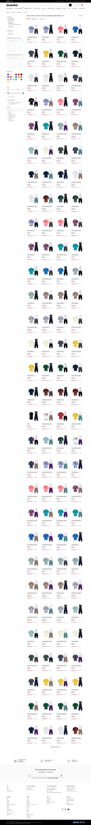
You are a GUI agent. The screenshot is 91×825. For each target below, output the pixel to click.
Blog (7, 788)
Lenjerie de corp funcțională (31, 804)
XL (20, 47)
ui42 (17, 822)
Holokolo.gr (28, 823)
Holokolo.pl (30, 822)
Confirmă (61, 775)
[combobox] (82, 5)
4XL (20, 50)
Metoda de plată (29, 788)
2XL (9, 50)
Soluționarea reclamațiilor (51, 788)
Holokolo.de (18, 823)
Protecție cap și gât (10, 810)
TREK (67, 801)
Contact (8, 789)
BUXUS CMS (13, 822)
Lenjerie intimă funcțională (11, 804)
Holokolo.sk (21, 822)
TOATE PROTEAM (70, 804)
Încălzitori (8, 808)
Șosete (8, 807)
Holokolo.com (13, 823)
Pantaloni (8, 801)
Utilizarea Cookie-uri (70, 789)
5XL (20, 67)
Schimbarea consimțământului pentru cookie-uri (54, 792)
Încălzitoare (28, 815)
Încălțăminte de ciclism (50, 801)
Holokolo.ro (40, 822)
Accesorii (48, 800)
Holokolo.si (8, 823)
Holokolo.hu (35, 822)
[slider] (23, 93)
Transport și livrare (30, 789)
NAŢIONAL (68, 803)
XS (15, 43)
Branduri (48, 803)
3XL (15, 50)
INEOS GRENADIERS (70, 800)
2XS (9, 43)
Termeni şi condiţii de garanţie (51, 789)
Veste (8, 811)
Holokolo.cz (26, 822)
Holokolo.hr (23, 823)
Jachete (8, 803)
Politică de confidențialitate (71, 788)
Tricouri (8, 800)
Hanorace (28, 810)
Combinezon (9, 814)
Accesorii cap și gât (30, 814)
